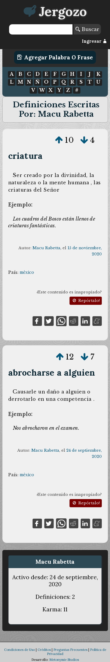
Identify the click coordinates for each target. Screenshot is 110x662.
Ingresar (94, 41)
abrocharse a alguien (51, 372)
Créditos (44, 650)
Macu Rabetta (46, 248)
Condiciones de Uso (19, 650)
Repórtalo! (86, 300)
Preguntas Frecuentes (70, 650)
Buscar (87, 29)
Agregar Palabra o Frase (55, 57)
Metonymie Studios (64, 660)
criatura (25, 155)
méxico (27, 272)
